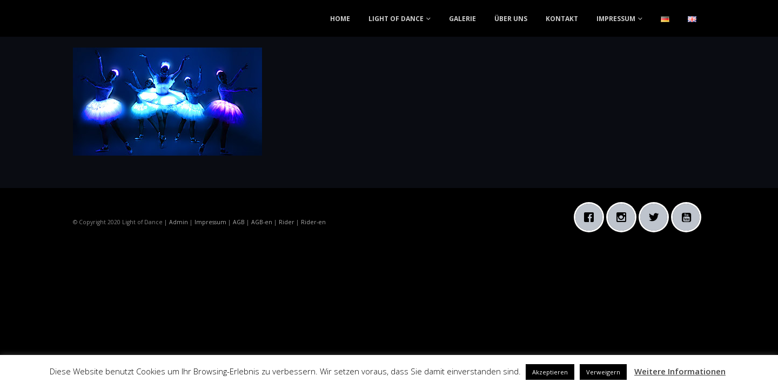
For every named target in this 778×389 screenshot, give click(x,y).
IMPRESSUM (615, 18)
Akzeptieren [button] (550, 372)
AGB (239, 222)
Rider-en (313, 222)
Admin (178, 222)
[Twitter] (656, 217)
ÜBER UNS (510, 18)
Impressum (210, 222)
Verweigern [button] (603, 372)
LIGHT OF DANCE (396, 18)
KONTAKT (562, 18)
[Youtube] (689, 217)
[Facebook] (591, 217)
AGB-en (261, 222)
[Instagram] (624, 217)
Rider (286, 222)
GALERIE (462, 18)
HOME (340, 18)
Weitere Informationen (680, 371)
